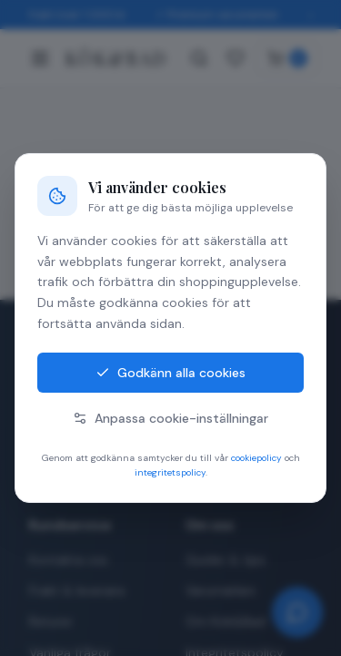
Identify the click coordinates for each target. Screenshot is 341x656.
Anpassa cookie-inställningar (170, 418)
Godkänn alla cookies (170, 372)
